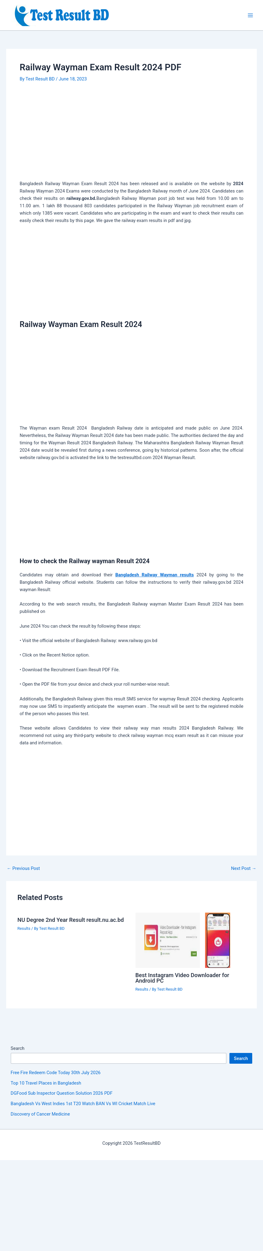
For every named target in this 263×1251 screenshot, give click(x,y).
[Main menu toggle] (250, 15)
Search (18, 1048)
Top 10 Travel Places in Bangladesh (46, 1083)
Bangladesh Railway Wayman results (154, 575)
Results (23, 928)
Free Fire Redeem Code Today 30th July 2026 (56, 1072)
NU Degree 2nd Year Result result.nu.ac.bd (70, 920)
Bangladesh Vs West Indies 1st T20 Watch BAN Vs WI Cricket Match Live (83, 1103)
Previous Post (23, 868)
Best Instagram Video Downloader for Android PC (182, 978)
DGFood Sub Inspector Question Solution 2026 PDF (62, 1093)
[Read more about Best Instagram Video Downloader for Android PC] (191, 940)
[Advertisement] (131, 134)
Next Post (243, 868)
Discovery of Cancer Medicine (40, 1114)
